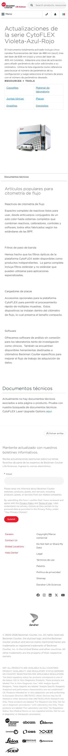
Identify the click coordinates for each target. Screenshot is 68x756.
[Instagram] (44, 595)
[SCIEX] (12, 750)
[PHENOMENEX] (46, 741)
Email (8, 473)
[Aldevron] (46, 723)
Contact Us (11, 540)
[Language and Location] (64, 14)
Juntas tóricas (15, 98)
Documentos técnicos (16, 177)
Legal (39, 553)
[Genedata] (12, 732)
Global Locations (14, 546)
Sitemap (41, 578)
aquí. (49, 411)
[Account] (55, 14)
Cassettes (12, 87)
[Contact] (46, 14)
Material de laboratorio (43, 89)
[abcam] (29, 723)
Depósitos (42, 105)
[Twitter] (56, 595)
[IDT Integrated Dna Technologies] (46, 733)
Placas (40, 98)
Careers (9, 534)
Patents (40, 566)
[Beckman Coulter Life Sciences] (14, 5)
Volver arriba (54, 433)
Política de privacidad (48, 572)
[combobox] (47, 5)
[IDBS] (29, 732)
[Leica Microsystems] (12, 741)
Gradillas (11, 105)
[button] (32, 5)
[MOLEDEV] (29, 741)
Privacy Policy (27, 503)
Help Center (11, 552)
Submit (11, 519)
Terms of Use (45, 503)
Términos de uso (45, 560)
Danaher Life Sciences (48, 584)
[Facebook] (38, 595)
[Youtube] (63, 595)
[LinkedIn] (50, 595)
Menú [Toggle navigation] (7, 14)
